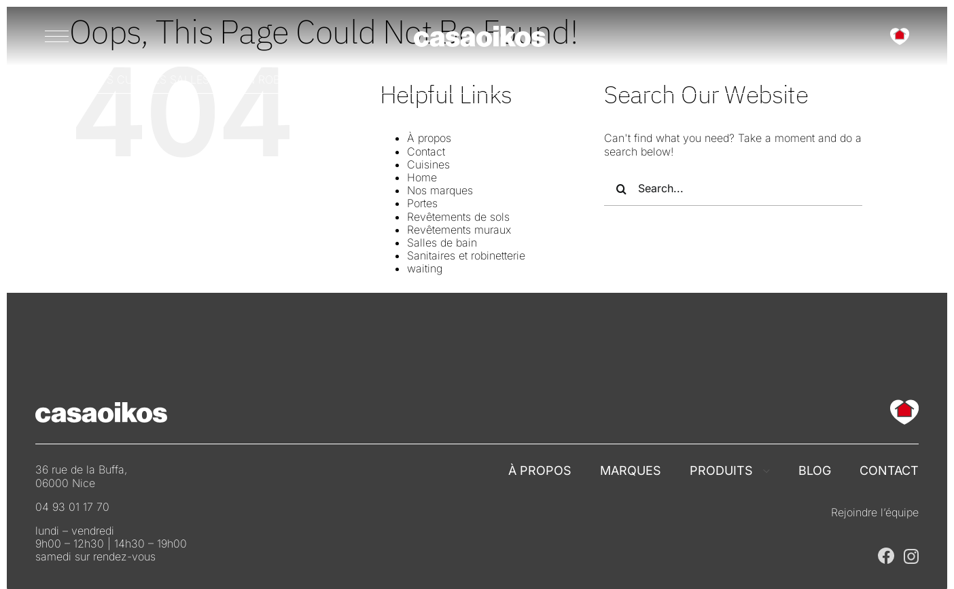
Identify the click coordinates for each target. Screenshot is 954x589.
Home (422, 177)
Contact (426, 151)
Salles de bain (442, 242)
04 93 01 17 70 (72, 507)
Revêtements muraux (459, 229)
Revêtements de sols (458, 217)
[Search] (621, 189)
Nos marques (440, 190)
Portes (422, 203)
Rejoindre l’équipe (875, 512)
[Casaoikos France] (480, 31)
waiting (424, 268)
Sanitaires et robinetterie (466, 255)
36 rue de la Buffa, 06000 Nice (81, 476)
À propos (429, 138)
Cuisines (428, 164)
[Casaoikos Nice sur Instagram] (911, 554)
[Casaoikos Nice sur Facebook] (886, 553)
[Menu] (57, 36)
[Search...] (733, 189)
